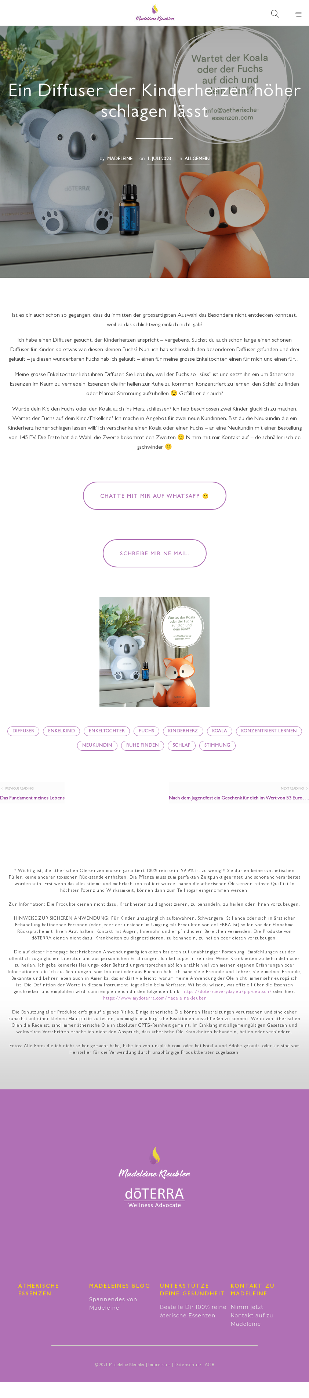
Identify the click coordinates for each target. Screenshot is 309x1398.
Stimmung (217, 746)
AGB (209, 1381)
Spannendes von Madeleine (113, 1319)
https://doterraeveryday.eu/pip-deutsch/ (227, 1008)
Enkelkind (61, 731)
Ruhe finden (142, 746)
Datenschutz (187, 1381)
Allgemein (197, 159)
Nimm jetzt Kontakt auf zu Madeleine (252, 1331)
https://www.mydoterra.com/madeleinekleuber (154, 1014)
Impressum (159, 1381)
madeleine (119, 159)
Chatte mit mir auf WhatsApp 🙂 (154, 496)
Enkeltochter (107, 731)
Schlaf (181, 746)
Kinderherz (183, 731)
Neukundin (97, 746)
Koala (219, 731)
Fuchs (146, 731)
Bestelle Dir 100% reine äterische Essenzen (193, 1327)
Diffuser (23, 731)
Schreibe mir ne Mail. (154, 554)
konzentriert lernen (269, 731)
